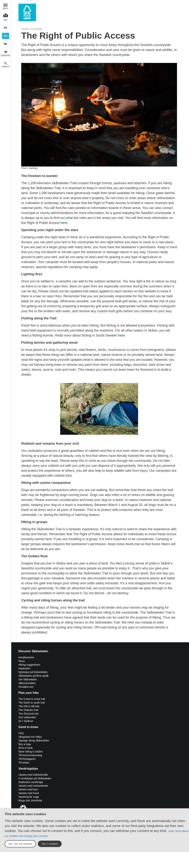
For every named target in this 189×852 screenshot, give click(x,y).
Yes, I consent (50, 843)
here (64, 223)
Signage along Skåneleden (33, 740)
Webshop (5, 55)
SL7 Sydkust (25, 721)
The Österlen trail (28, 709)
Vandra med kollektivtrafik (33, 774)
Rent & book (25, 747)
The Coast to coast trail (31, 698)
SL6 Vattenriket (27, 717)
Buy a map (24, 744)
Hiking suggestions (29, 664)
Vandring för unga (28, 796)
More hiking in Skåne (30, 751)
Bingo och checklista (30, 800)
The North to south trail (31, 702)
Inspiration (24, 668)
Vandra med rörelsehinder (33, 785)
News (21, 661)
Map (6, 20)
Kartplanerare (26, 657)
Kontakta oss (25, 686)
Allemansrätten (27, 683)
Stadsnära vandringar (30, 782)
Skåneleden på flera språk (33, 675)
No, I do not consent (20, 843)
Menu (5, 8)
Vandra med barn (28, 789)
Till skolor (23, 762)
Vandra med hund (28, 793)
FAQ (21, 733)
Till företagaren (27, 758)
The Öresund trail (28, 713)
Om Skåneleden (27, 679)
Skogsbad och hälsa (30, 736)
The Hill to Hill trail (28, 706)
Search (5, 67)
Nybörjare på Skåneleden (33, 672)
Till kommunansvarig (30, 755)
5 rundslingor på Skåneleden (34, 778)
